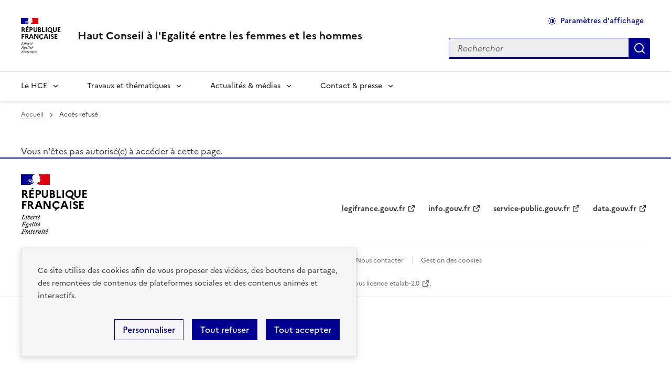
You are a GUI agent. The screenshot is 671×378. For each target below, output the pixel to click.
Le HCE (34, 85)
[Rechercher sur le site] (539, 48)
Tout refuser (224, 329)
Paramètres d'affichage (602, 20)
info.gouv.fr (449, 208)
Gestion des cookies (451, 260)
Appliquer (639, 48)
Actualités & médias (245, 85)
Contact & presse (351, 85)
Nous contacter (380, 260)
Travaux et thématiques (128, 85)
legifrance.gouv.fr (373, 208)
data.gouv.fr (614, 208)
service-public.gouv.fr (531, 208)
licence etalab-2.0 (392, 283)
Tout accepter (302, 329)
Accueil (32, 114)
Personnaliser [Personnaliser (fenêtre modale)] (149, 329)
